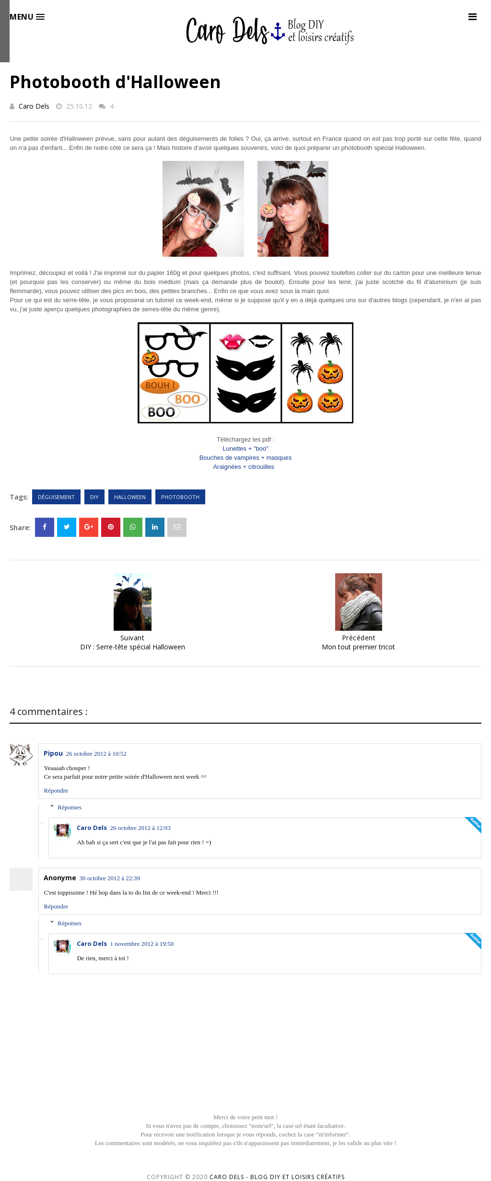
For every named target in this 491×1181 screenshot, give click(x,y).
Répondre (56, 790)
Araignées (243, 466)
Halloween (130, 496)
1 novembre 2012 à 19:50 (142, 943)
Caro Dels (34, 106)
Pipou (53, 753)
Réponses (70, 807)
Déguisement (56, 496)
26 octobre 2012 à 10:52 (96, 753)
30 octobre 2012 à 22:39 (109, 878)
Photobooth (180, 496)
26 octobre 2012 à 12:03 (140, 827)
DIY (94, 496)
